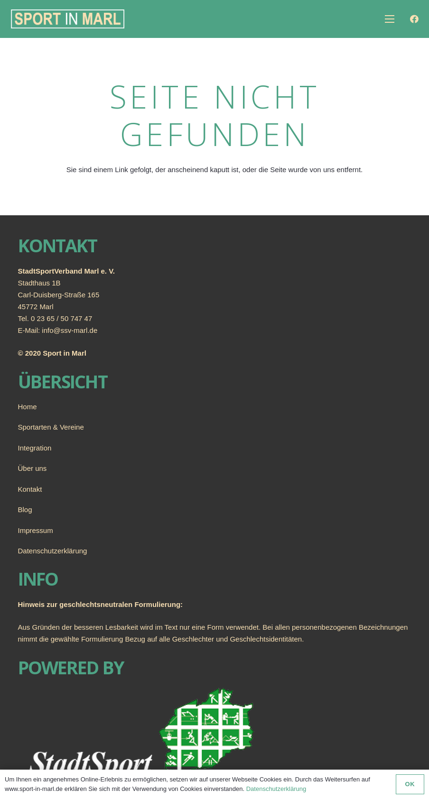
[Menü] (389, 19)
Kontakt (30, 489)
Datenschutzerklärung (52, 551)
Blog (25, 509)
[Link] (67, 18)
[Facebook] (414, 19)
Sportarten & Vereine (51, 427)
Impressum (35, 530)
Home (27, 407)
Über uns (32, 468)
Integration (35, 448)
